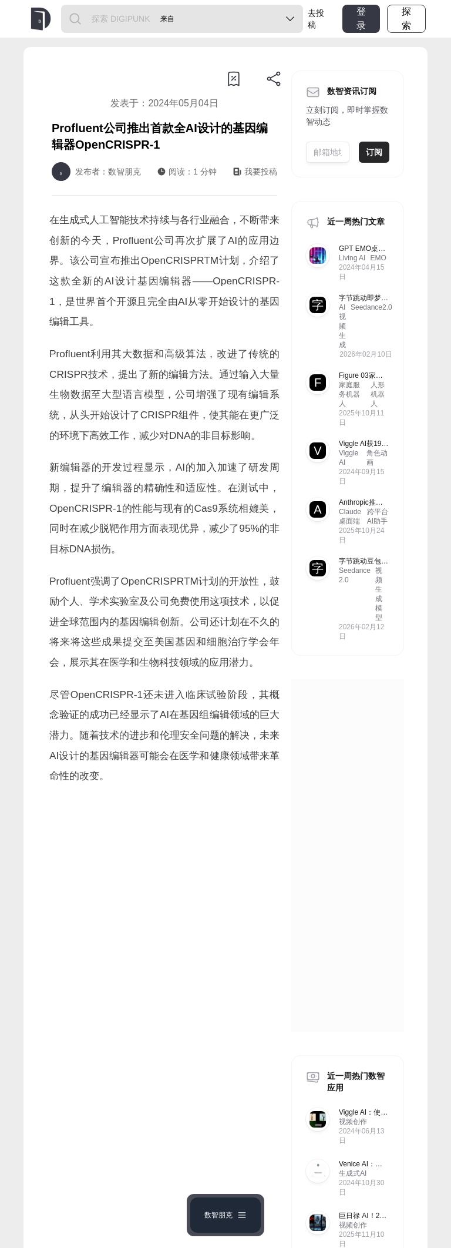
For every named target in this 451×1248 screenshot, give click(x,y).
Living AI (352, 258)
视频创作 (353, 1122)
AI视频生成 (342, 326)
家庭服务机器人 (349, 394)
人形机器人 (378, 394)
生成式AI (352, 1173)
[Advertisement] (164, 906)
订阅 (374, 152)
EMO (378, 258)
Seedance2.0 (371, 307)
